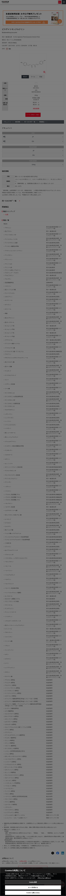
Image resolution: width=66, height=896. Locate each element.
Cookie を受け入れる (33, 893)
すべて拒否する (33, 887)
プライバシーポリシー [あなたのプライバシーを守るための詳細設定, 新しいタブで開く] (44, 878)
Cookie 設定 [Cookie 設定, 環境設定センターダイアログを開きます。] (33, 882)
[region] (33, 881)
